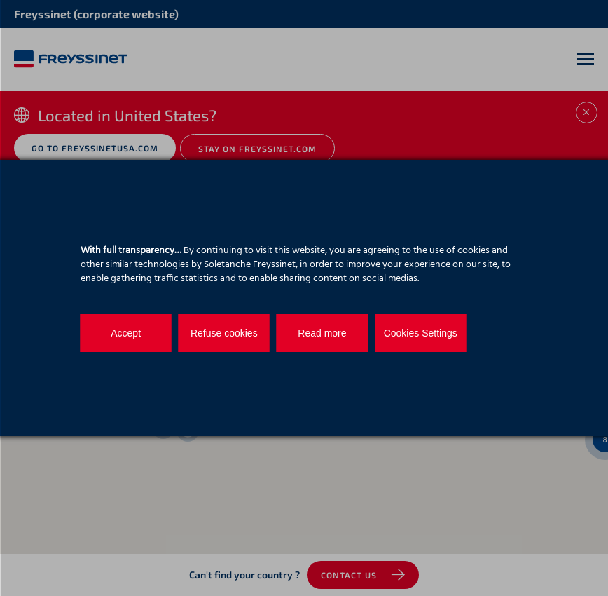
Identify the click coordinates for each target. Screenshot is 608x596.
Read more (322, 333)
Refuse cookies (224, 333)
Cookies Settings (420, 333)
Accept (126, 333)
